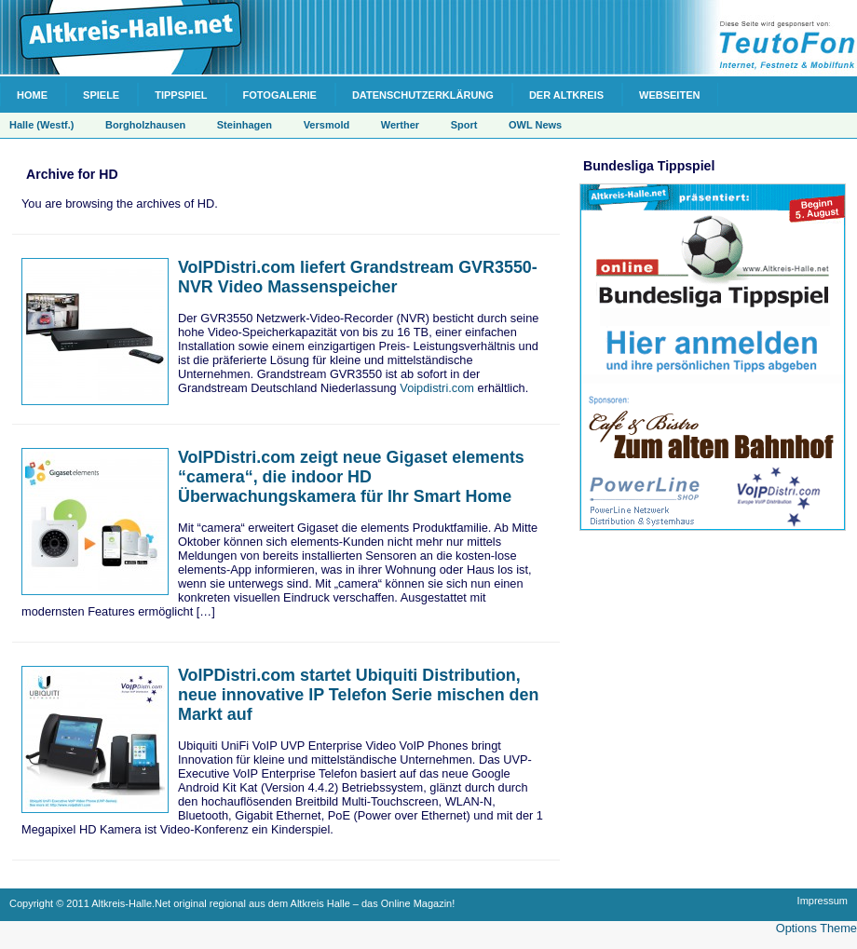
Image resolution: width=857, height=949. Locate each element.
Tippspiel (181, 95)
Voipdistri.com (437, 388)
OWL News (535, 124)
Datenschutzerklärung (423, 95)
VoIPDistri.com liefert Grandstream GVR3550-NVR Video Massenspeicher (357, 277)
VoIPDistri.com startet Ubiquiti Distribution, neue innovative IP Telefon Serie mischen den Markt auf (358, 695)
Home (32, 95)
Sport (464, 124)
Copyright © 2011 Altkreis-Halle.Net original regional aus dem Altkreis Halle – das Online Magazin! (232, 903)
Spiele (101, 95)
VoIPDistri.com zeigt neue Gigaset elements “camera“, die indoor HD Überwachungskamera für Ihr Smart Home (351, 477)
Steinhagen (244, 124)
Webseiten (669, 95)
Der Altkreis (566, 95)
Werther (400, 124)
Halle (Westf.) (41, 124)
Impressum (822, 900)
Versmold (327, 124)
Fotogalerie (280, 95)
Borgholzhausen (145, 124)
